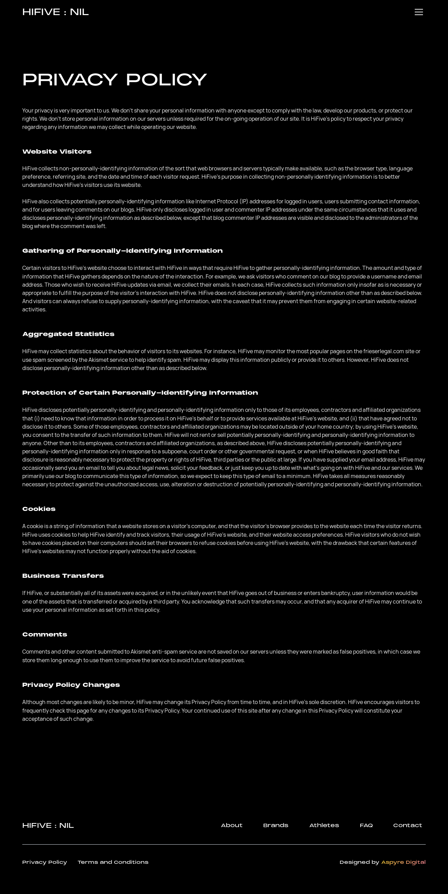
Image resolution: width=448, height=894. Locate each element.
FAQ (366, 825)
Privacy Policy (44, 862)
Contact (407, 825)
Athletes (324, 825)
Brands (276, 825)
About (232, 825)
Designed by (383, 862)
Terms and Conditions (112, 862)
